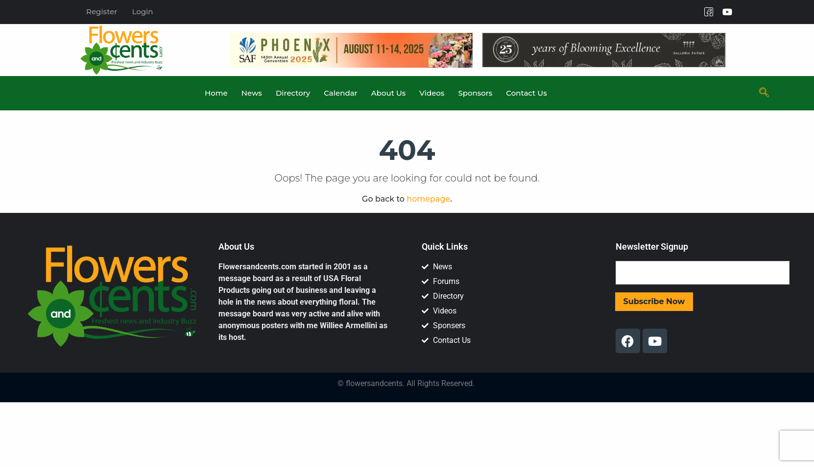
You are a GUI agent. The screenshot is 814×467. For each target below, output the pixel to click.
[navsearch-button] (764, 93)
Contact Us (526, 93)
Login (142, 11)
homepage (428, 199)
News (251, 93)
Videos (431, 93)
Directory (293, 93)
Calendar (340, 93)
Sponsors (475, 93)
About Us (388, 93)
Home (216, 93)
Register (101, 11)
